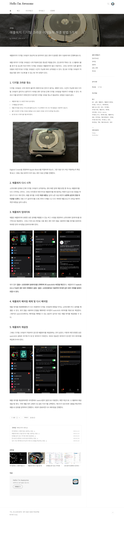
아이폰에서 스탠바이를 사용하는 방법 (22, 463)
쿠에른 (111, 117)
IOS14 (99, 112)
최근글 (94, 87)
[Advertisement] (45, 429)
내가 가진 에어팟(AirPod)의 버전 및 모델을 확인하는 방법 (28, 473)
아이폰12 (104, 120)
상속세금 (94, 112)
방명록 (52, 10)
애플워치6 (110, 115)
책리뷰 (94, 71)
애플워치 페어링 (108, 102)
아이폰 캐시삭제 (96, 120)
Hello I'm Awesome (21, 3)
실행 (96, 102)
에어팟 (107, 110)
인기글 (100, 87)
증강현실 (94, 122)
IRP (93, 102)
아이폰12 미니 (96, 115)
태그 (18, 10)
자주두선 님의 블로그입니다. (21, 515)
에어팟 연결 (104, 115)
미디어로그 (29, 10)
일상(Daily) (95, 58)
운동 (93, 117)
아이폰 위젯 (95, 110)
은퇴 (109, 120)
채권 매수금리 (105, 122)
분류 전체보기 (96, 55)
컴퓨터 (94, 65)
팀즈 (102, 107)
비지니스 (99, 105)
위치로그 (42, 10)
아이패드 (106, 107)
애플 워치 (101, 110)
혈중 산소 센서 (96, 107)
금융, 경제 (95, 68)
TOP (112, 544)
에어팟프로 (105, 105)
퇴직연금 (98, 117)
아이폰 (94, 105)
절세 (111, 122)
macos (104, 112)
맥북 (99, 122)
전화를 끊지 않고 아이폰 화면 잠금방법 (23, 468)
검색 (108, 3)
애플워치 (101, 102)
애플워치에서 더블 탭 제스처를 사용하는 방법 (25, 465)
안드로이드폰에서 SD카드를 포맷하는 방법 (24, 470)
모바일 (14, 459)
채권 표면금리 (105, 117)
